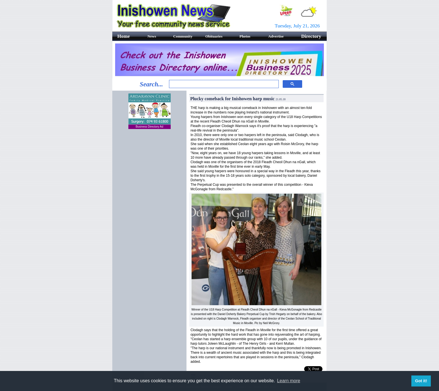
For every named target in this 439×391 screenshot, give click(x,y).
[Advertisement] (149, 168)
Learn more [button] (288, 380)
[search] (223, 84)
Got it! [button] (421, 381)
